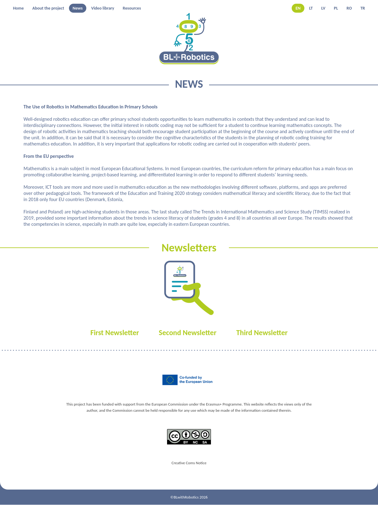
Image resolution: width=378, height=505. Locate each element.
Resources (132, 8)
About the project (48, 8)
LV (323, 8)
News (78, 8)
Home (18, 8)
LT (311, 8)
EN (297, 8)
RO (349, 8)
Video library (102, 8)
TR (362, 8)
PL (336, 8)
